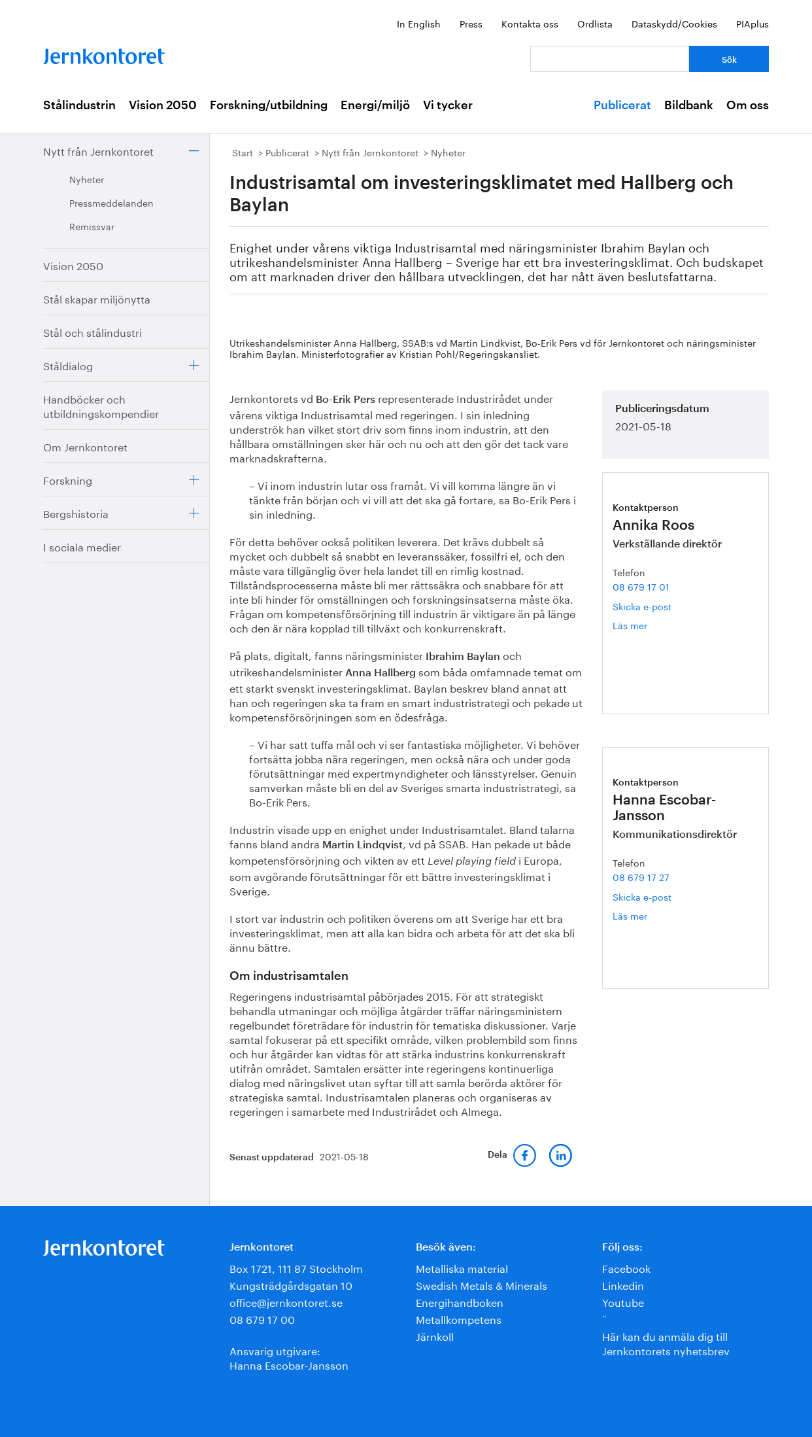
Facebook (626, 1267)
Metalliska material (462, 1267)
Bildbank (688, 105)
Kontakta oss (529, 23)
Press (471, 23)
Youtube (623, 1301)
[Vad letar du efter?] (609, 59)
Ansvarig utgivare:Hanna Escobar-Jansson (288, 1357)
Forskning (67, 479)
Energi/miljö (375, 105)
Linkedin (623, 1284)
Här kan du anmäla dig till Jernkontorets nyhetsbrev (666, 1342)
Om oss (747, 105)
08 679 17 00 (262, 1318)
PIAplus (752, 23)
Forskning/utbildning (269, 105)
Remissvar (91, 225)
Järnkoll (435, 1335)
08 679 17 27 (641, 876)
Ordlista (595, 23)
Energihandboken (459, 1301)
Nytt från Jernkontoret (98, 150)
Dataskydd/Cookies (674, 23)
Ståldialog (68, 364)
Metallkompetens (458, 1318)
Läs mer (645, 625)
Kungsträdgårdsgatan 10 (290, 1284)
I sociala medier (82, 546)
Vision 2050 (163, 105)
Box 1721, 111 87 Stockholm (296, 1267)
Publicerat (622, 105)
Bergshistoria (76, 512)
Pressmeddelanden (111, 202)
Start (242, 152)
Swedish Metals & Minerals (481, 1284)
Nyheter (86, 178)
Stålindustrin (79, 105)
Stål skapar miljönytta (96, 298)
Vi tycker (448, 105)
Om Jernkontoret (85, 446)
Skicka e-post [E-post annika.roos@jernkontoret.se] (642, 605)
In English (419, 23)
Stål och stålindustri (92, 331)
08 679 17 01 (641, 586)
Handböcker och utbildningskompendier (101, 405)
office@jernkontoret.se (286, 1301)
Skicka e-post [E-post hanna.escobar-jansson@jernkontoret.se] (642, 896)
